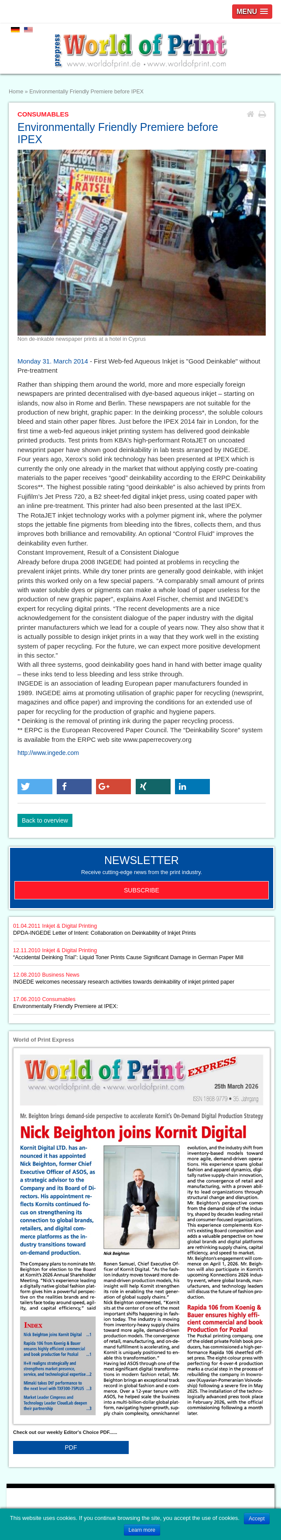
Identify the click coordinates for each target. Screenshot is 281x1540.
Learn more (142, 1530)
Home (16, 92)
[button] (34, 786)
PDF (71, 1447)
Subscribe (141, 890)
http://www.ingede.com (48, 752)
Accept (257, 1519)
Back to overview (45, 820)
